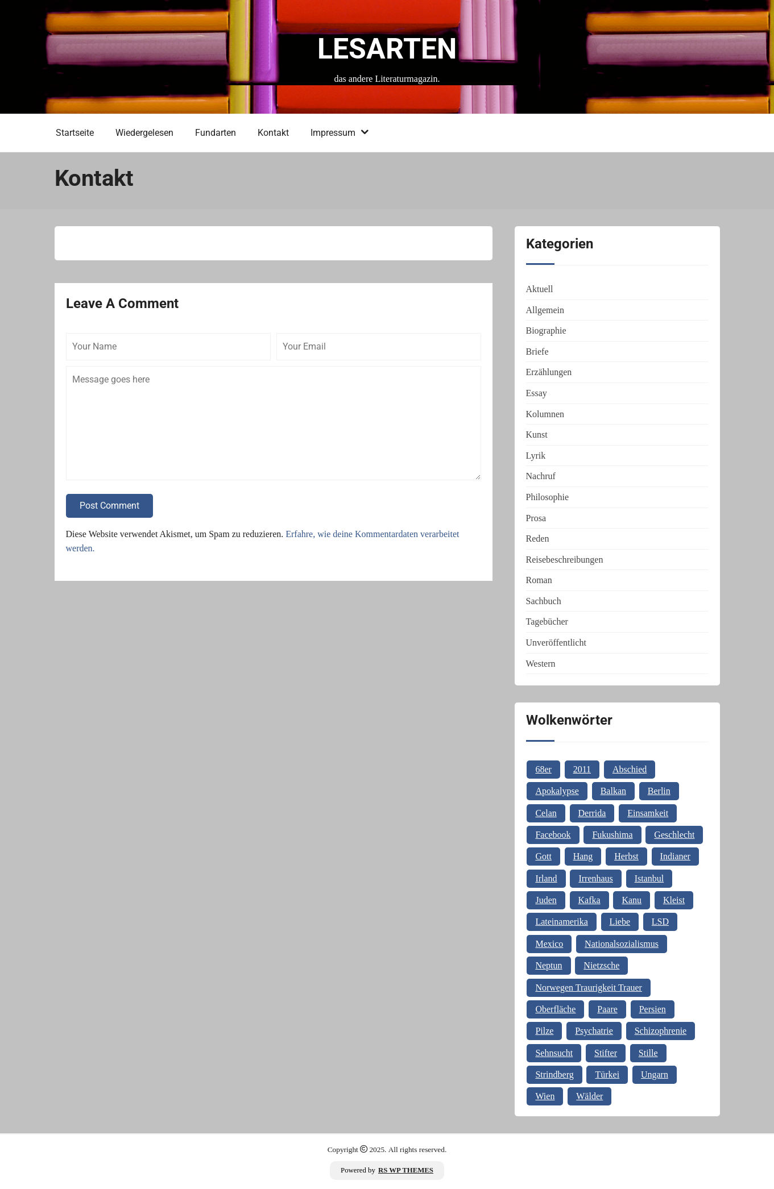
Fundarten (215, 132)
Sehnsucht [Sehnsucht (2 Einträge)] (554, 1053)
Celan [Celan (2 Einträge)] (545, 813)
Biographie (546, 330)
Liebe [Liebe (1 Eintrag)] (620, 921)
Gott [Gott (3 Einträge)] (543, 856)
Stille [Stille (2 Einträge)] (648, 1053)
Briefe (537, 351)
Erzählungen (549, 372)
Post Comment (109, 505)
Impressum (333, 132)
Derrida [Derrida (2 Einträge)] (592, 813)
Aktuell (539, 289)
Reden (537, 538)
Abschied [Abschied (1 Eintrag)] (629, 769)
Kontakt (273, 132)
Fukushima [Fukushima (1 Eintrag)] (612, 834)
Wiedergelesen (144, 132)
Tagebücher (547, 621)
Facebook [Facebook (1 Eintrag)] (552, 834)
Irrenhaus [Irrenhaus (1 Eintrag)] (595, 878)
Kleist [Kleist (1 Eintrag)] (674, 900)
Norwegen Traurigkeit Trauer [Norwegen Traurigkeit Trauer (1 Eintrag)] (588, 987)
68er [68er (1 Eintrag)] (543, 769)
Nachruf (541, 476)
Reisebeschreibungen (564, 559)
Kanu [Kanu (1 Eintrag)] (631, 900)
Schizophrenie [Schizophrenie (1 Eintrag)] (661, 1031)
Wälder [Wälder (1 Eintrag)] (589, 1096)
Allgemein (545, 310)
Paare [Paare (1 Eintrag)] (607, 1009)
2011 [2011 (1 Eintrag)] (582, 769)
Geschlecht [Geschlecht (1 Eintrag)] (674, 834)
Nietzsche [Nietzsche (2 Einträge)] (601, 965)
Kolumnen (545, 414)
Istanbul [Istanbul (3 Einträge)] (649, 878)
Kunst (537, 434)
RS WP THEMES (405, 1170)
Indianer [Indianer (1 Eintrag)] (675, 856)
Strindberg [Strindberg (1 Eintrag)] (554, 1074)
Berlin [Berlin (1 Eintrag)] (659, 791)
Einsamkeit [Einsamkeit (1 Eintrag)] (647, 813)
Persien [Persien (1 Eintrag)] (652, 1009)
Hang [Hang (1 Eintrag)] (583, 856)
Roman (539, 580)
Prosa (536, 518)
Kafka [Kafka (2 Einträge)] (589, 900)
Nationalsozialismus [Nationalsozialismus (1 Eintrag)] (622, 944)
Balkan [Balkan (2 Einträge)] (613, 791)
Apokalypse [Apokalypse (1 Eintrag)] (556, 791)
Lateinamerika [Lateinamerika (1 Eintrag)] (561, 921)
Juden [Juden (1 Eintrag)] (545, 900)
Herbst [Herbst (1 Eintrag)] (626, 856)
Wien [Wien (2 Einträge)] (544, 1096)
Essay (536, 393)
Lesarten (387, 48)
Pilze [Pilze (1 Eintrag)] (544, 1031)
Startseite (75, 132)
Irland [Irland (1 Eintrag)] (546, 878)
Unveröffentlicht (556, 642)
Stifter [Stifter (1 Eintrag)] (605, 1053)
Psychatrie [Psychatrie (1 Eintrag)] (594, 1031)
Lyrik (536, 455)
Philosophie (547, 497)
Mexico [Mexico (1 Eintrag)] (549, 944)
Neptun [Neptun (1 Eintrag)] (548, 965)
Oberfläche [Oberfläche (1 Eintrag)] (555, 1009)
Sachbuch (543, 601)
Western (541, 663)
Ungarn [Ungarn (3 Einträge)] (654, 1074)
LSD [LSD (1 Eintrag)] (660, 921)
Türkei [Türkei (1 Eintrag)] (607, 1074)
